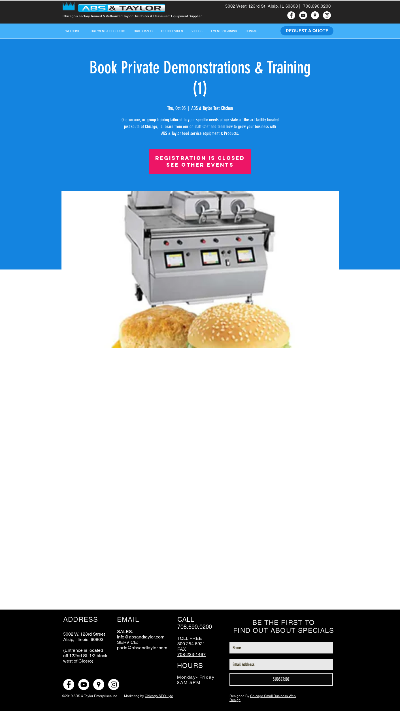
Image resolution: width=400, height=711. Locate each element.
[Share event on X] (97, 594)
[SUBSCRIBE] (281, 679)
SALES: (125, 631)
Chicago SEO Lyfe (159, 696)
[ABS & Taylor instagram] (327, 15)
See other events (200, 165)
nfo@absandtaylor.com (141, 637)
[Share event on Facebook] (83, 594)
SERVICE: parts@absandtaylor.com (142, 645)
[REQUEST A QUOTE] (306, 30)
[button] (172, 31)
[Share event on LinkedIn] (111, 594)
